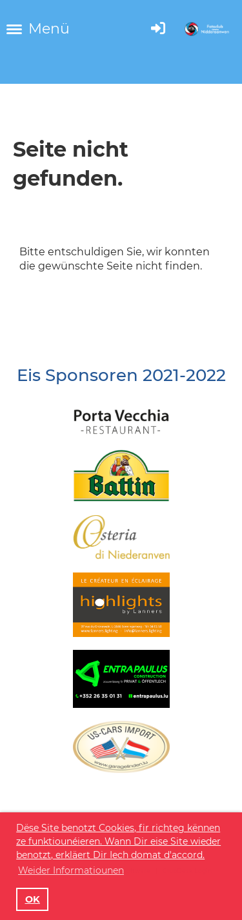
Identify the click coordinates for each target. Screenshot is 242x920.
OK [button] (32, 899)
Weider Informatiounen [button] (71, 870)
